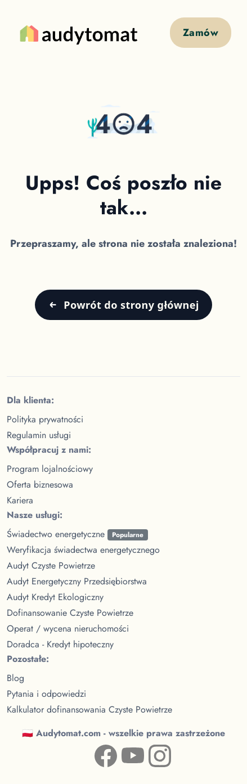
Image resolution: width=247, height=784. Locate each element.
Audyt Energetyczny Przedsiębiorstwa (77, 581)
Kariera (20, 500)
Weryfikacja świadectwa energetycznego (83, 549)
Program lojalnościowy (50, 468)
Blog (15, 678)
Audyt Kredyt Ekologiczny (55, 597)
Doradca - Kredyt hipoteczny (60, 644)
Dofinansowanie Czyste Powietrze (70, 612)
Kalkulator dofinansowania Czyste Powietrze (89, 709)
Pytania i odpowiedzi (46, 693)
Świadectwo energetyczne (77, 534)
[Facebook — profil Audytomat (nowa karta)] (97, 754)
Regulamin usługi (39, 435)
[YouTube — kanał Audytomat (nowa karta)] (124, 754)
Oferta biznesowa (40, 484)
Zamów (200, 32)
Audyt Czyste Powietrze (51, 565)
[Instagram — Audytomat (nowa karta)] (151, 754)
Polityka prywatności (45, 419)
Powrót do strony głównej (131, 305)
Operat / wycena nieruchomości (68, 628)
